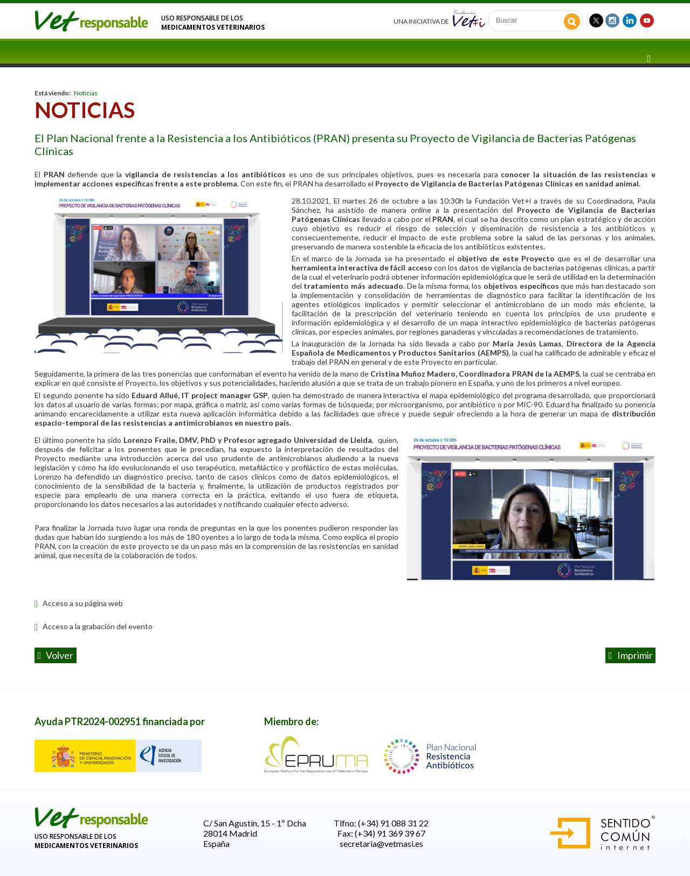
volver (56, 655)
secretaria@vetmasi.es (381, 843)
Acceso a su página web (78, 603)
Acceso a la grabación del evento (93, 626)
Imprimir (631, 655)
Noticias (86, 93)
